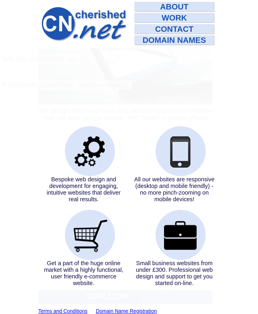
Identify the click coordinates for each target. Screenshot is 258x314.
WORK (174, 17)
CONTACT (174, 29)
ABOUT (174, 6)
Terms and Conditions (62, 311)
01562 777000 (108, 295)
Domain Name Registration (126, 311)
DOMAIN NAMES (174, 40)
